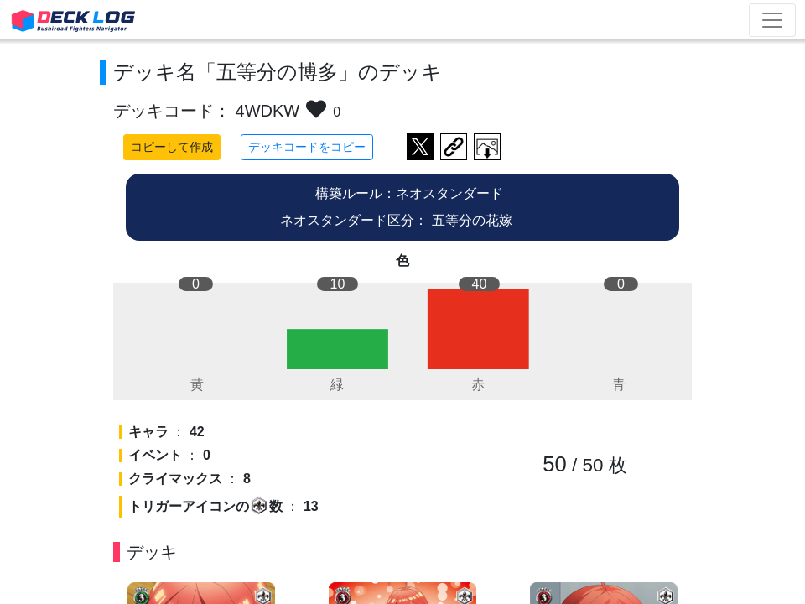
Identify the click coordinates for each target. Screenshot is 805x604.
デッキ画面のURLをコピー (453, 146)
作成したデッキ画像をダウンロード (487, 146)
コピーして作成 (172, 147)
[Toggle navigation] (772, 20)
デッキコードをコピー (307, 147)
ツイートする (420, 146)
